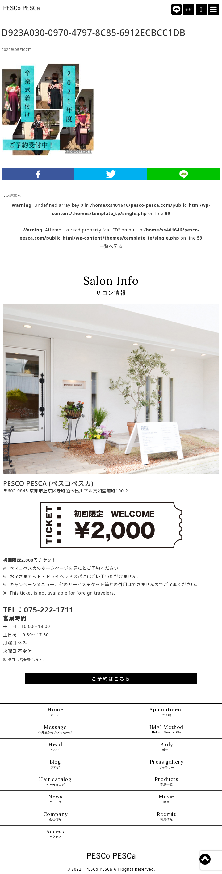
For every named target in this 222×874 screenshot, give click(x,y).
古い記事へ (11, 195)
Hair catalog (55, 781)
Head (55, 747)
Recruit (166, 816)
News (55, 799)
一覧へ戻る (111, 246)
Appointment (166, 712)
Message (55, 729)
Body (166, 747)
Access (55, 834)
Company (55, 816)
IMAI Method (166, 729)
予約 (189, 9)
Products (166, 781)
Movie (166, 799)
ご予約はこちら (111, 679)
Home (55, 712)
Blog (55, 764)
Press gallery (166, 764)
